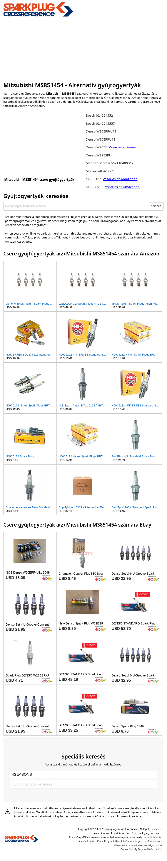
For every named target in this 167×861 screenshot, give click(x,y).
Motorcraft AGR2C (100, 171)
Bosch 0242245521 (100, 115)
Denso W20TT (96, 147)
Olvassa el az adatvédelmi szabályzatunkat (138, 845)
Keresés (155, 206)
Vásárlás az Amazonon (126, 147)
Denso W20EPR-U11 (101, 131)
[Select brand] (83, 774)
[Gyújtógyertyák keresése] (76, 206)
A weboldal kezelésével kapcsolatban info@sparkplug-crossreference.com (120, 841)
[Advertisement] (83, 48)
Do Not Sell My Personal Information (141, 849)
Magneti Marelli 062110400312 (110, 163)
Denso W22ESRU (98, 155)
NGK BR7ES (94, 187)
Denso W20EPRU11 (100, 139)
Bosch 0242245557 (100, 123)
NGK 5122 (94, 179)
